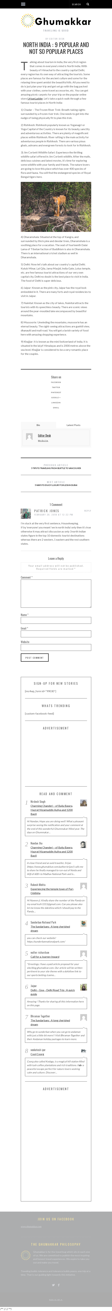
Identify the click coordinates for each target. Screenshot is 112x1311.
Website (43, 440)
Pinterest (56, 392)
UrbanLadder (35, 98)
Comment (26, 577)
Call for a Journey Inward (45, 956)
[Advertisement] (50, 759)
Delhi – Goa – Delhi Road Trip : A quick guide (53, 992)
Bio (38, 425)
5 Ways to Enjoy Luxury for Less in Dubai (56, 483)
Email (56, 408)
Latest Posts (73, 425)
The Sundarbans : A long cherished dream (50, 928)
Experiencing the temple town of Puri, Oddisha (52, 891)
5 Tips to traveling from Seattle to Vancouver (56, 466)
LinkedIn (56, 403)
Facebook (56, 382)
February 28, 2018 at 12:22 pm (53, 514)
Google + (56, 397)
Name (24, 615)
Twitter (56, 387)
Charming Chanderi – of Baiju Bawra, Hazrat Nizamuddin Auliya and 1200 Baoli (52, 809)
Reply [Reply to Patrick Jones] (87, 510)
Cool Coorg (37, 1054)
